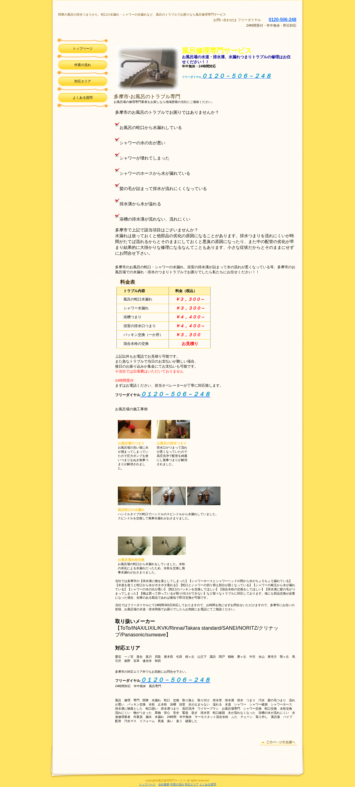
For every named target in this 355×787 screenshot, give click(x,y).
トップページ (147, 784)
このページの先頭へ (278, 742)
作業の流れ (177, 784)
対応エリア (82, 81)
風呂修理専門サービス (128, 23)
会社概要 (163, 784)
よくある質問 (207, 784)
